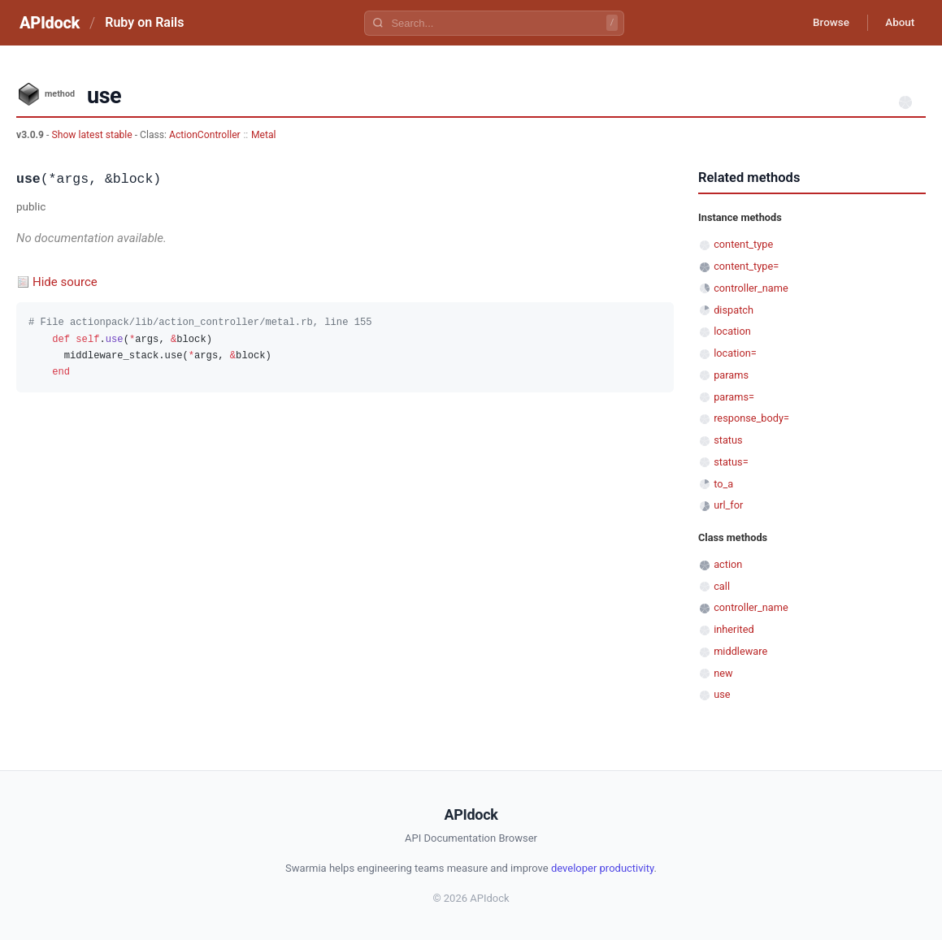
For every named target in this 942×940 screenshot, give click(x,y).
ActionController (205, 135)
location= (735, 353)
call (722, 586)
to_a (723, 484)
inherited (733, 629)
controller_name (751, 288)
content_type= (746, 266)
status (728, 440)
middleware (740, 651)
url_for (728, 505)
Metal (263, 135)
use (722, 694)
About (897, 22)
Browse (824, 22)
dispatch (733, 310)
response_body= (751, 418)
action (728, 564)
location (732, 331)
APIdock (50, 22)
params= (734, 397)
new (723, 673)
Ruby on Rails (144, 22)
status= (731, 462)
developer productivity (602, 868)
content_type (743, 244)
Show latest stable (92, 135)
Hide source (65, 282)
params (731, 375)
